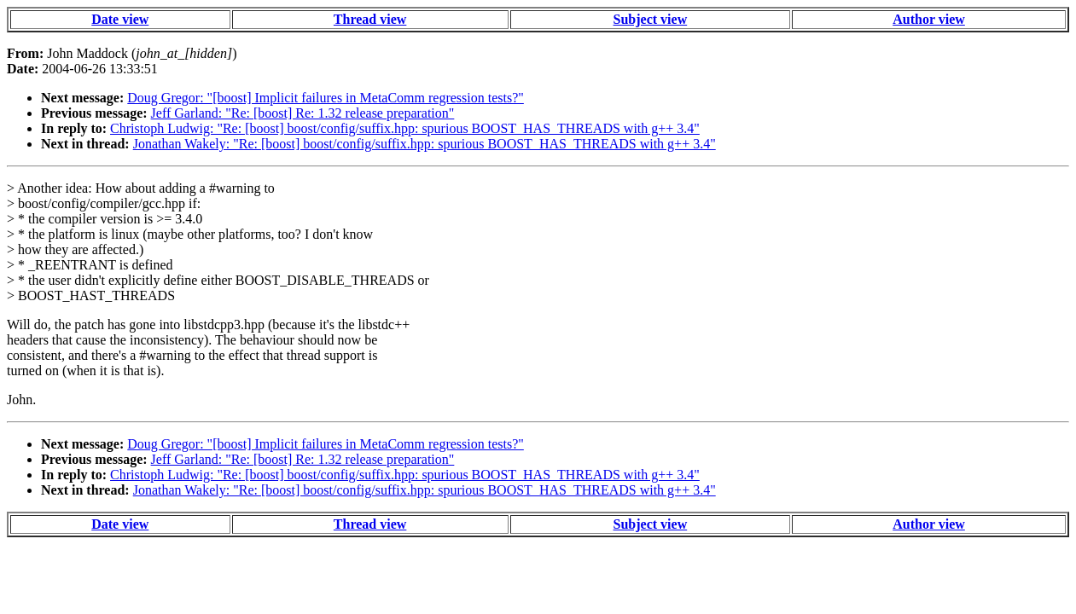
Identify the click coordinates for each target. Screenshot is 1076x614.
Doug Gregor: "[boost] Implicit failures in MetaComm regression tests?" (325, 97)
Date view (119, 19)
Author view (929, 19)
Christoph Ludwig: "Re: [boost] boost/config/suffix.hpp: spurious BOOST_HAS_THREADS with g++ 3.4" (405, 128)
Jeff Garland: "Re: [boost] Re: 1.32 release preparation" (303, 113)
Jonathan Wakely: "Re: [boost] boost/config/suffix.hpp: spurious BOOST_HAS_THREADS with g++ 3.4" (424, 143)
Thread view (370, 19)
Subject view (651, 19)
